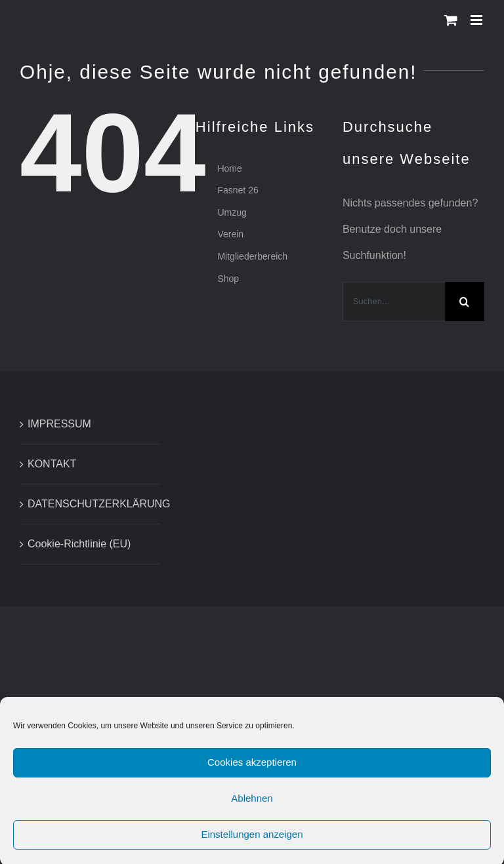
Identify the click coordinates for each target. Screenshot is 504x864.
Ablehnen (251, 803)
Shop (228, 278)
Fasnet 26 (237, 190)
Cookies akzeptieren (252, 767)
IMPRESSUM (59, 423)
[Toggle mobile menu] (477, 20)
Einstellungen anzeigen (252, 839)
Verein (230, 234)
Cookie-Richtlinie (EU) (79, 543)
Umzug (231, 212)
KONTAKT (52, 463)
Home (229, 168)
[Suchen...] (394, 301)
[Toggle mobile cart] (450, 20)
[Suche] (464, 301)
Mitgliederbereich (252, 256)
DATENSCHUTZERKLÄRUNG (91, 503)
